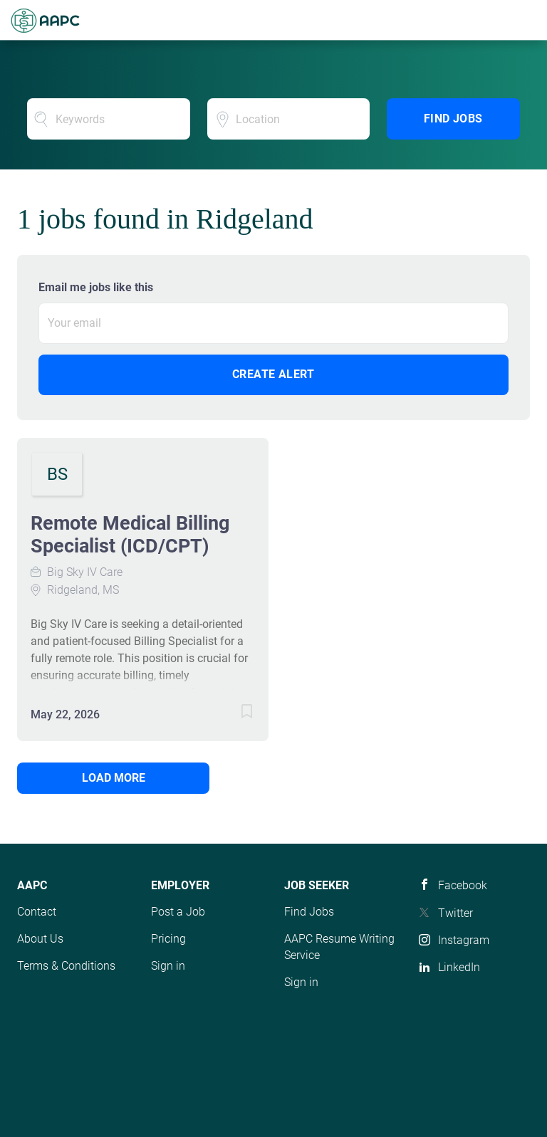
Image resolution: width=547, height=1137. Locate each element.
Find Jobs (453, 118)
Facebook (462, 885)
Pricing (168, 938)
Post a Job (178, 911)
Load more (113, 778)
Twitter (455, 913)
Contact (36, 911)
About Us (40, 938)
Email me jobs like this (95, 287)
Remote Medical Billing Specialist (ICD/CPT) (130, 534)
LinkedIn (459, 967)
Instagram (463, 940)
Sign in (168, 966)
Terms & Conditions (66, 966)
